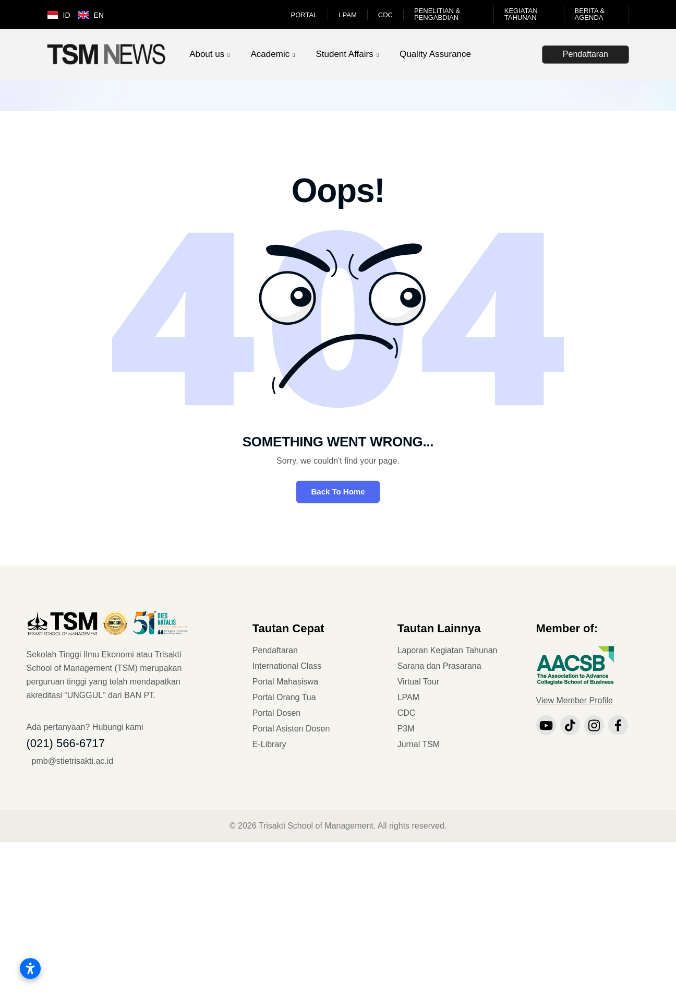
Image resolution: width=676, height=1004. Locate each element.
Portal (304, 15)
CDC (385, 15)
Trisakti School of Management (316, 825)
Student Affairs (344, 54)
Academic (270, 54)
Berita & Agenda (590, 14)
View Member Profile (574, 700)
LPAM (347, 15)
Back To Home (338, 491)
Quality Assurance (435, 54)
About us (206, 54)
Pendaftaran (585, 54)
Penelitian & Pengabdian (437, 14)
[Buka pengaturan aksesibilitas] (30, 968)
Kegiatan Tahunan (521, 14)
